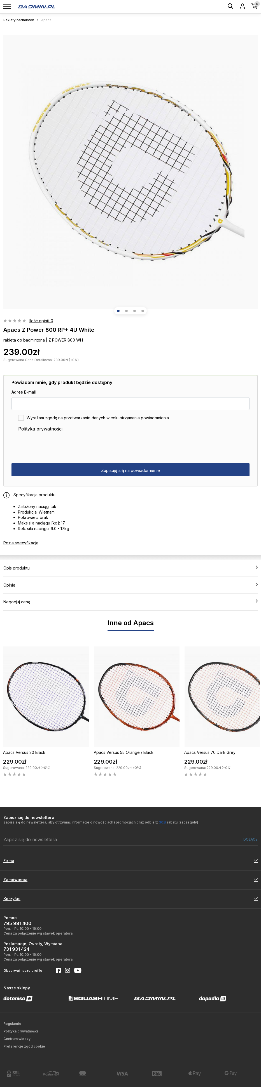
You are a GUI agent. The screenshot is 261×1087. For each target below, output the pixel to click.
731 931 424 (16, 949)
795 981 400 (17, 923)
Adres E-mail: (24, 392)
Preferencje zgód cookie (24, 1046)
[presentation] (54, 448)
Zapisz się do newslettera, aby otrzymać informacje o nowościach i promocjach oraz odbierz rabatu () (100, 822)
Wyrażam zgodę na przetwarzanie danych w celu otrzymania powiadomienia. (98, 417)
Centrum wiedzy (17, 1039)
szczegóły (188, 822)
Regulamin (12, 1024)
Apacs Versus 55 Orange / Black (123, 752)
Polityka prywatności (40, 429)
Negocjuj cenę (130, 601)
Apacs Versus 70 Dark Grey (210, 752)
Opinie (130, 584)
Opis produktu (130, 567)
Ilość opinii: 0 (41, 320)
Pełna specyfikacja (20, 542)
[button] (118, 311)
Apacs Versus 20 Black (24, 752)
